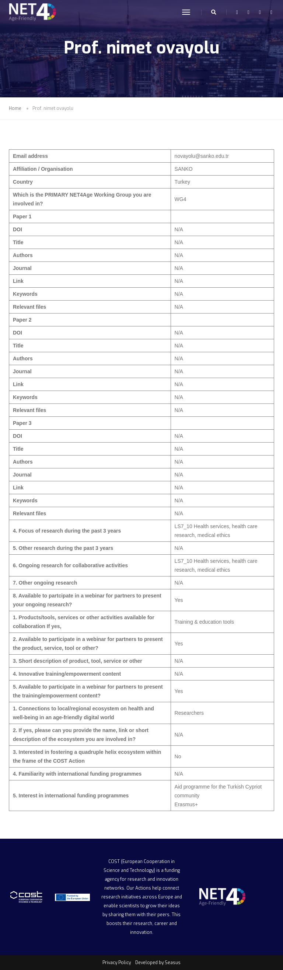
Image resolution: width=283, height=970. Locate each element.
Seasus (173, 963)
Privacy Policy (116, 963)
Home (15, 108)
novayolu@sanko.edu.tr (202, 156)
